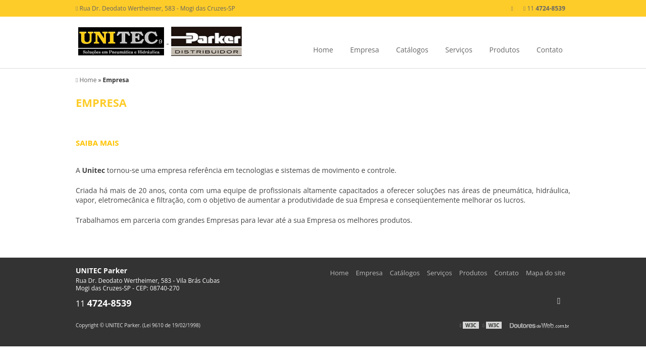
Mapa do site (545, 272)
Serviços (458, 49)
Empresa (364, 49)
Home (323, 49)
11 (544, 8)
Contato (549, 49)
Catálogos (412, 49)
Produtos (505, 49)
